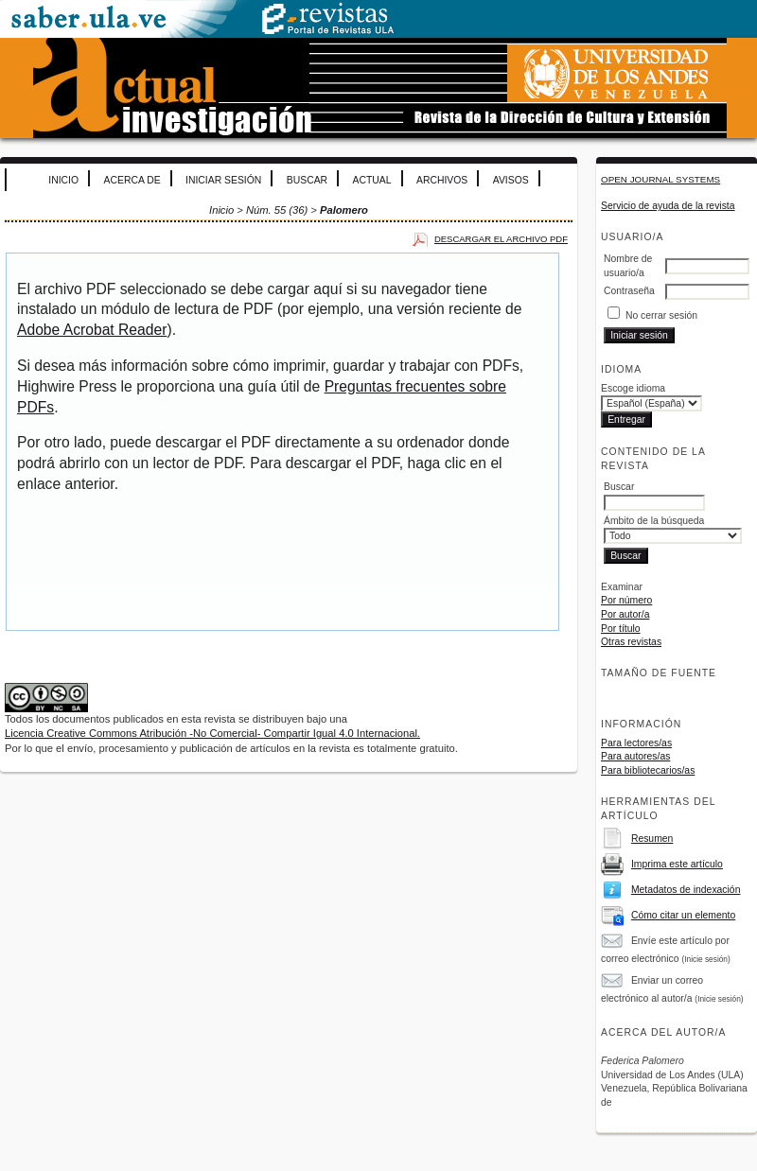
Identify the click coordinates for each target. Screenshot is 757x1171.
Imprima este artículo (677, 864)
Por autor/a (625, 614)
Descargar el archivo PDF (501, 239)
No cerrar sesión (661, 315)
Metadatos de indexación (686, 889)
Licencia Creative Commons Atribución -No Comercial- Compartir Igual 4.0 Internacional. (212, 733)
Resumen (652, 838)
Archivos (441, 180)
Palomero (344, 210)
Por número (626, 600)
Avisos (511, 180)
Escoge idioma (633, 388)
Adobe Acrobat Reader (92, 330)
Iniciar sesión (223, 180)
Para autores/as (635, 756)
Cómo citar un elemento (683, 915)
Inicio (63, 180)
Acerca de (132, 180)
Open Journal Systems (660, 179)
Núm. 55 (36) (277, 210)
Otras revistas (631, 642)
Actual (372, 180)
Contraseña (629, 291)
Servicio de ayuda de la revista (668, 206)
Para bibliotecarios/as (648, 770)
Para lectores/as (636, 743)
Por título (621, 628)
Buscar (307, 180)
